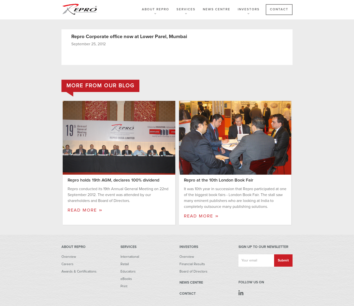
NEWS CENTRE (191, 282)
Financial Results (192, 264)
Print (123, 286)
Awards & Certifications (79, 271)
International (129, 257)
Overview (68, 257)
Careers (67, 264)
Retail (124, 264)
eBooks (126, 279)
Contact (279, 9)
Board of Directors (193, 271)
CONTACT (187, 293)
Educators (128, 271)
